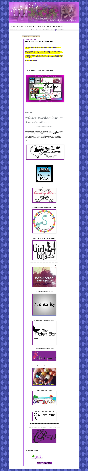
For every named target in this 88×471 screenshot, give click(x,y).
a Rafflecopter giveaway (30, 452)
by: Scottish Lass (14, 33)
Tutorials (32, 29)
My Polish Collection (60, 29)
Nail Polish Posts (26, 36)
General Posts (35, 36)
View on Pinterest (46, 29)
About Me (53, 29)
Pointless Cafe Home (14, 29)
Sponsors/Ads (38, 29)
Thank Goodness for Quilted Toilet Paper (37, 135)
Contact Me (22, 29)
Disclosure (27, 29)
